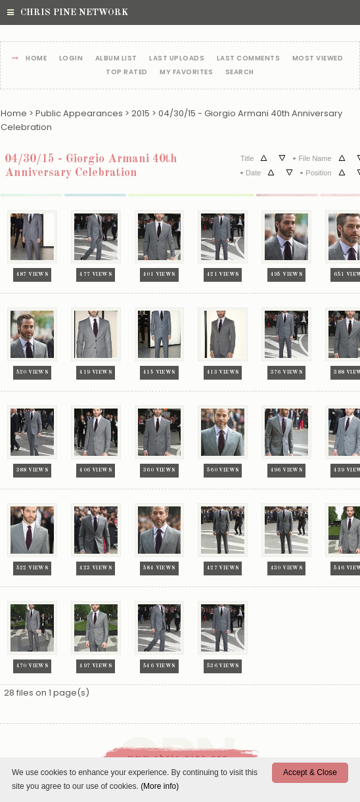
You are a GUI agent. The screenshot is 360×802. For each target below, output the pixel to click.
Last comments (249, 59)
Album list (116, 59)
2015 (140, 113)
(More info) (160, 786)
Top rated (127, 72)
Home (36, 59)
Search (239, 72)
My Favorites (186, 72)
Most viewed (318, 59)
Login (71, 59)
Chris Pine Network (67, 12)
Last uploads (176, 59)
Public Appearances (79, 113)
